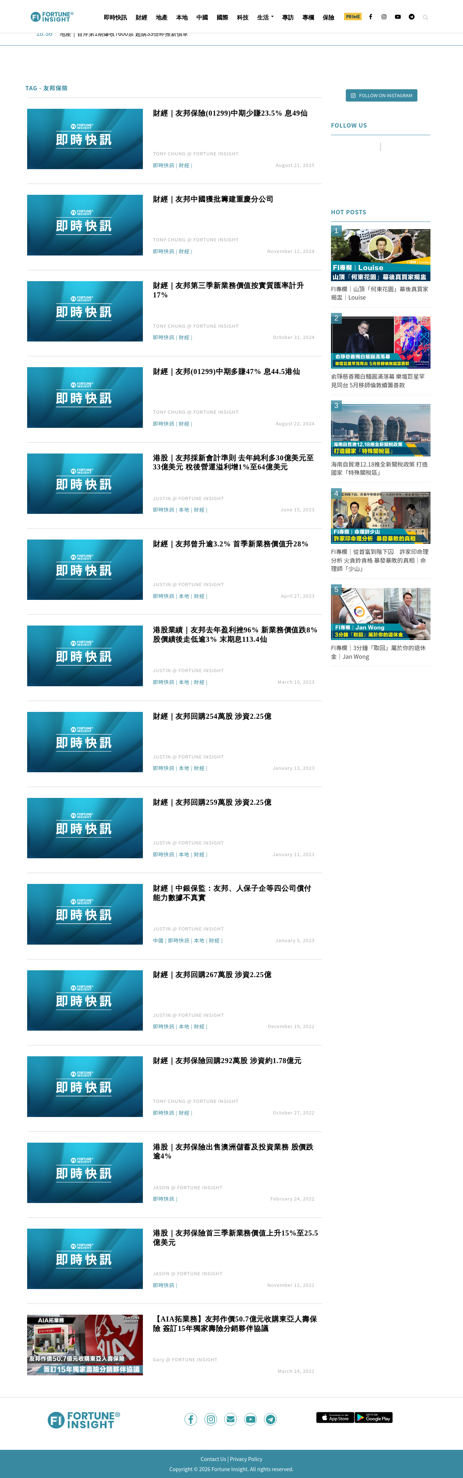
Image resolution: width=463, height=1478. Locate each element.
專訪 (288, 17)
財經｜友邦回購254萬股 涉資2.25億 (212, 716)
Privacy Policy (246, 1458)
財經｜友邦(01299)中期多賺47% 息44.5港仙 (226, 371)
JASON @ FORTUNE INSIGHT (188, 1187)
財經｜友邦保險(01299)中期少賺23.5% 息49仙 (230, 113)
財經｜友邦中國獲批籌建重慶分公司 (213, 199)
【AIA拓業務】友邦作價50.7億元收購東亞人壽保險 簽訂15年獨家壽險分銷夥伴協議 (235, 1323)
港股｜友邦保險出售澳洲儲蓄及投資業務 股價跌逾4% (233, 1151)
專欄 (308, 17)
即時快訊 (115, 17)
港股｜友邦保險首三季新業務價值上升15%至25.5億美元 (235, 1237)
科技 (243, 17)
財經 (141, 17)
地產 (161, 17)
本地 (182, 17)
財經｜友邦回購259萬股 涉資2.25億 (212, 802)
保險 (328, 17)
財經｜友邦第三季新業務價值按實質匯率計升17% (228, 290)
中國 (202, 17)
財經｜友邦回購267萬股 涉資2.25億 (212, 975)
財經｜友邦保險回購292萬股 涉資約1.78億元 (227, 1061)
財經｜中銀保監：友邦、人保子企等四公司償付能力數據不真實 (232, 893)
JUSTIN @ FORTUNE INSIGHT (188, 498)
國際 (222, 17)
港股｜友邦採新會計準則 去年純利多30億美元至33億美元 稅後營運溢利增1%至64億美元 (233, 462)
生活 (263, 17)
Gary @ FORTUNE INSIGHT (185, 1359)
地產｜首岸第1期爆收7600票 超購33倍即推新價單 (124, 34)
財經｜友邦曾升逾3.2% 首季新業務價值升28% (231, 544)
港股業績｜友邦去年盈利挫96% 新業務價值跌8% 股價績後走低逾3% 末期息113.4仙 (235, 634)
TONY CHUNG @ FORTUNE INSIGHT (196, 153)
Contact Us (213, 1458)
